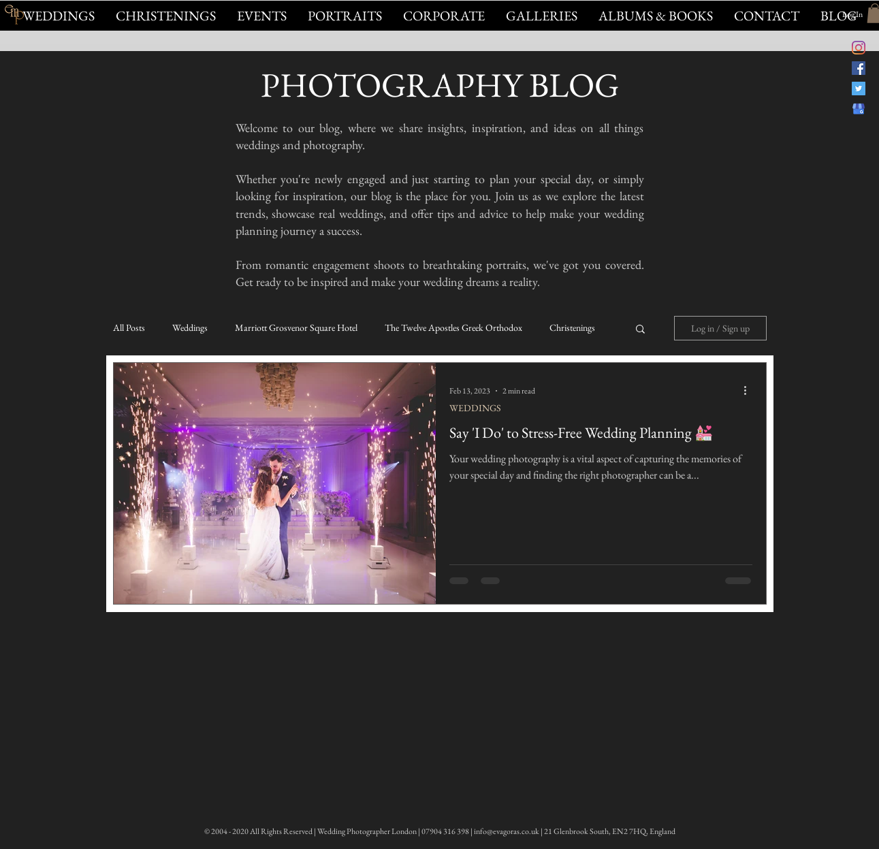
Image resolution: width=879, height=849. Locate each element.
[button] (261, 16)
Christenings (572, 328)
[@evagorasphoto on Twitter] (858, 88)
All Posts (129, 328)
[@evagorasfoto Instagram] (858, 47)
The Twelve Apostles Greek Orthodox (453, 328)
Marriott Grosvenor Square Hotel (296, 328)
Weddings (190, 328)
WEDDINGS (475, 408)
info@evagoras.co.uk (506, 831)
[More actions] (750, 391)
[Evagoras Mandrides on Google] (858, 109)
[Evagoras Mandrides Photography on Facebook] (858, 68)
